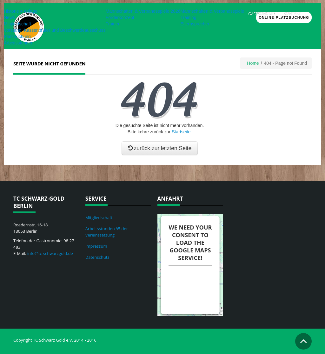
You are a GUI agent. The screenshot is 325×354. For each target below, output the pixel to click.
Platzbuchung (17, 36)
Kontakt (292, 14)
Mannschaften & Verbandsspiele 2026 (143, 11)
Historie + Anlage (20, 11)
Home (253, 63)
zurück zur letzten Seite (160, 148)
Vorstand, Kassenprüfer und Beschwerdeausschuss (55, 30)
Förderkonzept (120, 17)
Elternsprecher (194, 23)
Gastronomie (261, 14)
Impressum (96, 246)
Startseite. (182, 131)
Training (188, 17)
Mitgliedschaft (17, 23)
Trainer (113, 23)
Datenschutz (97, 257)
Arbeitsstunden (18, 42)
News (9, 17)
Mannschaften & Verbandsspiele (212, 11)
